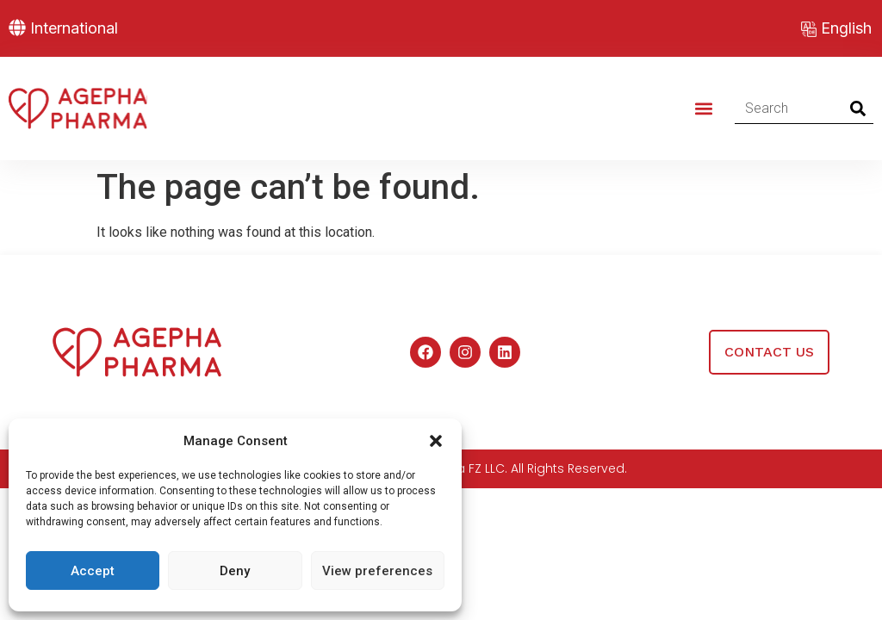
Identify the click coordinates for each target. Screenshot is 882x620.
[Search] (858, 108)
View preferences (377, 571)
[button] (435, 441)
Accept (93, 571)
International (74, 28)
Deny (235, 571)
